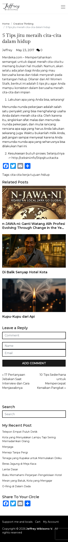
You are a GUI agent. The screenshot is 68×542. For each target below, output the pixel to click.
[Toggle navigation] (63, 7)
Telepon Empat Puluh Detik (19, 431)
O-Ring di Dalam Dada (16, 486)
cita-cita (16, 174)
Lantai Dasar (10, 469)
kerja (26, 174)
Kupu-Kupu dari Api (18, 317)
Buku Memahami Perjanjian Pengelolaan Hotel (32, 475)
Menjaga (7, 446)
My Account (51, 521)
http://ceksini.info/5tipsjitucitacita (34, 158)
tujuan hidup (40, 174)
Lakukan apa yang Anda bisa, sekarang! (36, 99)
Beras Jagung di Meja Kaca (19, 463)
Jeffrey (7, 50)
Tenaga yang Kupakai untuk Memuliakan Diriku (32, 458)
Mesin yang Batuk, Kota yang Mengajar (27, 480)
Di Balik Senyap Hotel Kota (24, 272)
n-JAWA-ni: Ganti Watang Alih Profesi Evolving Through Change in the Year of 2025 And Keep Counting (33, 228)
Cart (37, 521)
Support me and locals (17, 521)
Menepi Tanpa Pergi (15, 452)
